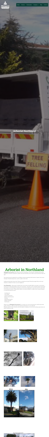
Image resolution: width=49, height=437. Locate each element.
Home (19, 5)
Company (36, 4)
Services (24, 5)
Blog (41, 5)
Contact (45, 5)
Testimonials (29, 5)
